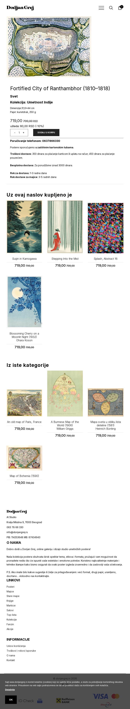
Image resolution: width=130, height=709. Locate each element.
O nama (11, 655)
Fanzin (10, 624)
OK (11, 699)
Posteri (10, 586)
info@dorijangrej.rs (17, 532)
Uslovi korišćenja (16, 645)
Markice (11, 605)
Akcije (10, 629)
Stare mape (13, 596)
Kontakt (11, 660)
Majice (10, 591)
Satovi (10, 610)
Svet (14, 96)
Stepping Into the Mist (65, 258)
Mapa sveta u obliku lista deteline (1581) (105, 425)
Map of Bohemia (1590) (24, 476)
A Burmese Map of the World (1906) (65, 425)
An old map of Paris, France (24, 422)
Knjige (10, 600)
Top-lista (11, 614)
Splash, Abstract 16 (105, 258)
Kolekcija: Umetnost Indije (31, 102)
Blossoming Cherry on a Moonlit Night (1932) (24, 337)
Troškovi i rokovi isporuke (21, 650)
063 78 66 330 (15, 527)
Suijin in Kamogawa (24, 258)
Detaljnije (10, 689)
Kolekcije (12, 619)
